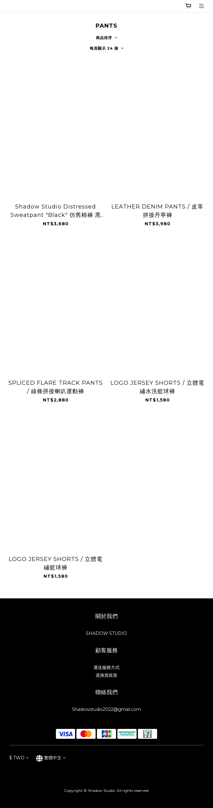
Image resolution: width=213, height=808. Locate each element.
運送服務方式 (106, 667)
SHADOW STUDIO (106, 633)
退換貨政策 (106, 675)
